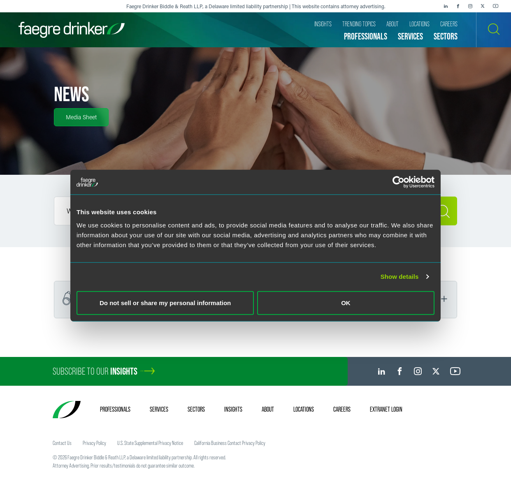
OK (346, 302)
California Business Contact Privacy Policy (229, 443)
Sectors (196, 409)
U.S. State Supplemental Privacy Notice (150, 443)
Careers (342, 409)
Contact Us (62, 443)
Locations (303, 409)
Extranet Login (386, 409)
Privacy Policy (94, 443)
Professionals (115, 409)
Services (159, 409)
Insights (233, 409)
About (268, 409)
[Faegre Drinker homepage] (72, 30)
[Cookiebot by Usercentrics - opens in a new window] (398, 182)
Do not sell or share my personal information (165, 302)
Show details (400, 276)
